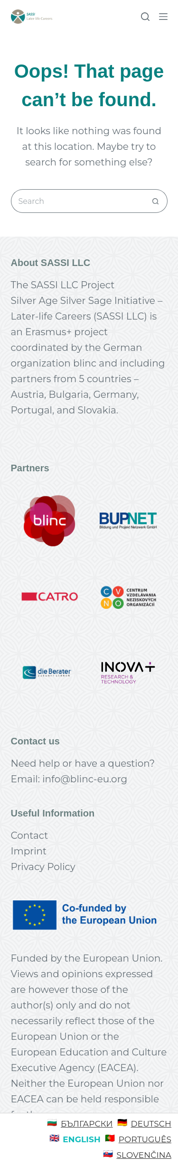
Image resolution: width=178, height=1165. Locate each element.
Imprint (29, 851)
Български (87, 1123)
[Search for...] (77, 201)
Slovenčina (143, 1155)
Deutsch (151, 1123)
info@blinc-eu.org (84, 779)
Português (145, 1139)
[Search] (145, 16)
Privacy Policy (43, 866)
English (82, 1139)
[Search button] (156, 201)
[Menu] (163, 16)
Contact (29, 835)
